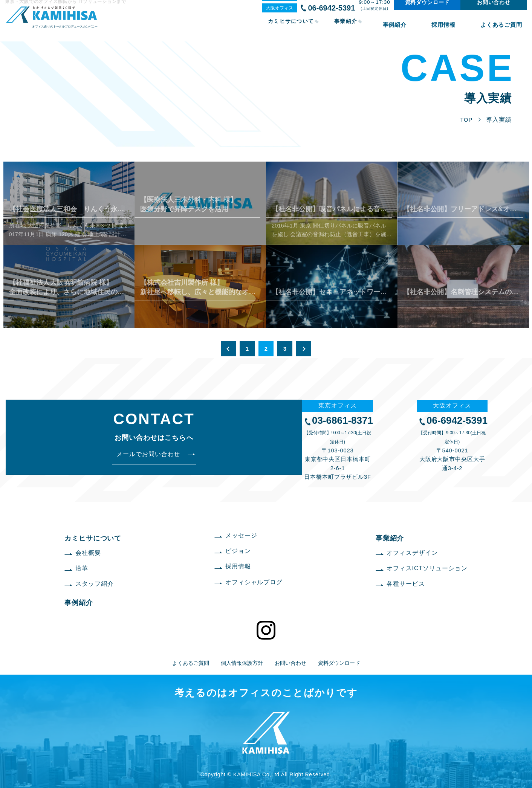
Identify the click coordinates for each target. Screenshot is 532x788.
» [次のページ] (303, 348)
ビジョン (238, 551)
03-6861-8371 (329, 5)
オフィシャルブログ (254, 582)
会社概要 (88, 553)
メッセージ (241, 535)
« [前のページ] (228, 348)
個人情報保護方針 (242, 663)
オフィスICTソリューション (427, 568)
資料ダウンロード (424, 11)
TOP (465, 119)
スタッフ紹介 (94, 583)
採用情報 (459, 29)
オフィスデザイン (412, 553)
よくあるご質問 (505, 29)
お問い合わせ (491, 11)
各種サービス (406, 583)
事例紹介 (422, 29)
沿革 (81, 568)
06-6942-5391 (329, 16)
